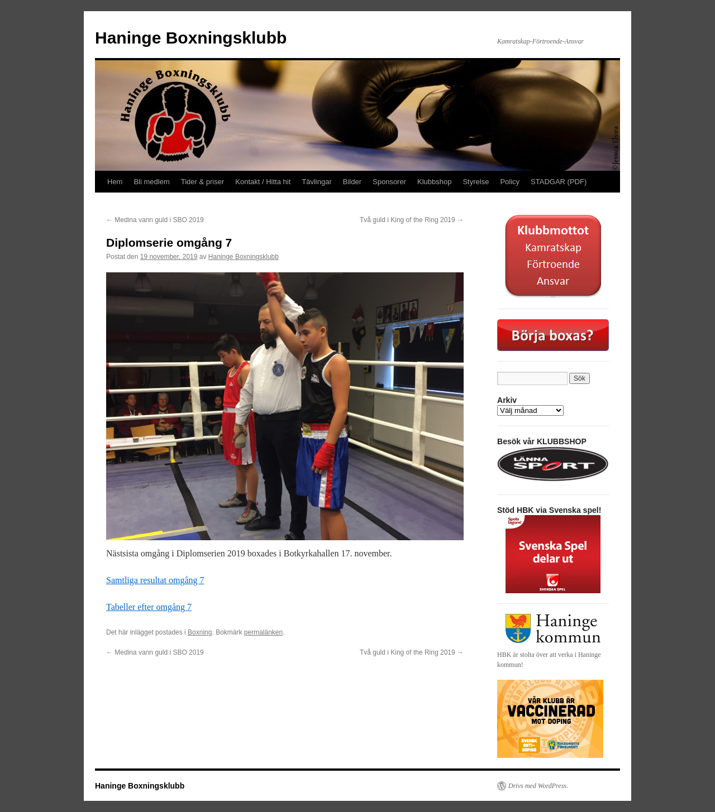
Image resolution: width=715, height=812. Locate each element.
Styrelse (476, 181)
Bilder (352, 181)
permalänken (263, 632)
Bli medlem (151, 181)
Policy (509, 181)
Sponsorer (389, 181)
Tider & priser (203, 181)
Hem (114, 181)
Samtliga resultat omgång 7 (155, 580)
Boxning (200, 632)
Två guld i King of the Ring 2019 (412, 220)
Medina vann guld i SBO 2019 (155, 220)
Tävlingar (316, 181)
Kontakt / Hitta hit (262, 181)
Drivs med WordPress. (538, 786)
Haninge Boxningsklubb (191, 37)
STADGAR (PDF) (559, 181)
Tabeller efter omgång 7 (149, 607)
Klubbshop (434, 181)
